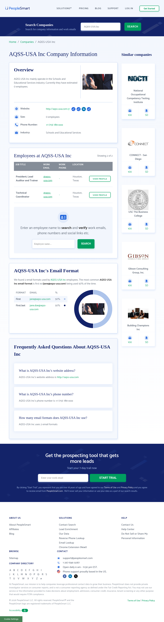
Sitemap (13, 558)
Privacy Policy (127, 487)
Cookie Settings (11, 619)
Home (12, 42)
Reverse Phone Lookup (71, 538)
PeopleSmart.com (54, 491)
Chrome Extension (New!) (73, 547)
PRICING (84, 8)
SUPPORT (113, 8)
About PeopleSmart (20, 525)
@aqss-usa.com (48, 179)
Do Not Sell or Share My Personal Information (134, 536)
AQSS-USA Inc (58, 280)
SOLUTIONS (64, 8)
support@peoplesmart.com (75, 558)
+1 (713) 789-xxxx (54, 125)
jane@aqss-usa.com (40, 299)
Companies (27, 42)
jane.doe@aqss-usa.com (38, 307)
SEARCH (132, 26)
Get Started (149, 9)
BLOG (98, 8)
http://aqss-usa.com (56, 109)
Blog (11, 534)
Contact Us (127, 525)
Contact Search (67, 525)
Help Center (127, 529)
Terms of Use (110, 487)
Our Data (64, 534)
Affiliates (14, 529)
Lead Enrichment (68, 529)
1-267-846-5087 (68, 563)
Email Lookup (66, 543)
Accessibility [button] (18, 610)
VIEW (100, 178)
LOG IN (129, 8)
